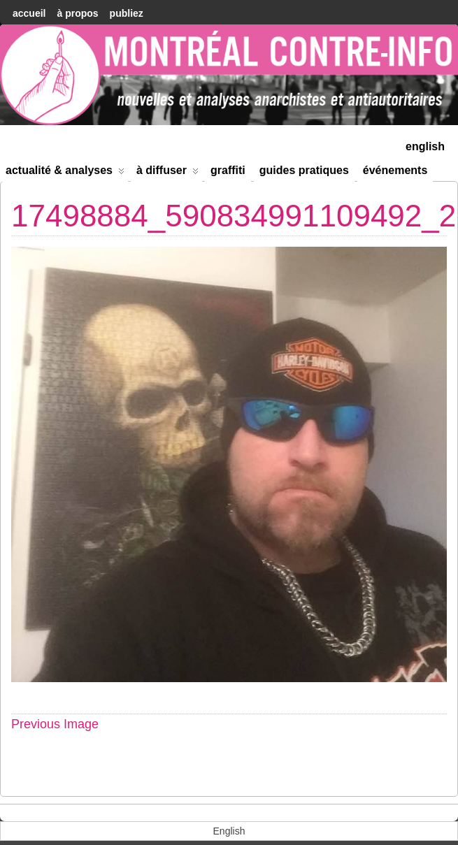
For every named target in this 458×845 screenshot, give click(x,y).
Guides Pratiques (304, 170)
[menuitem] (425, 145)
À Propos (77, 13)
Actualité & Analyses (65, 173)
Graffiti (227, 170)
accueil (29, 13)
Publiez (126, 13)
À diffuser (167, 173)
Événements (395, 170)
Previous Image (55, 724)
